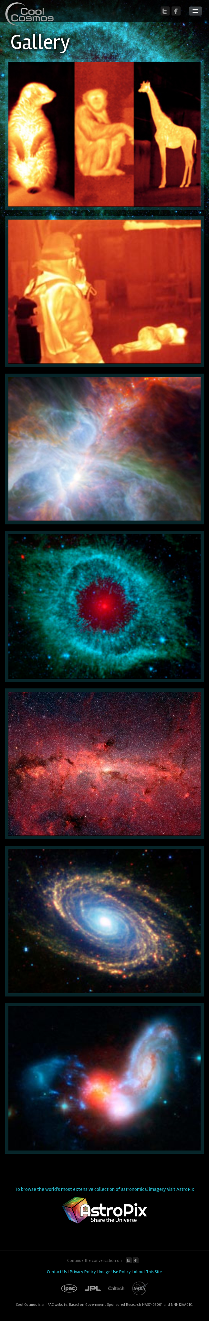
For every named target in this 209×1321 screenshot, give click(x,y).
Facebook (136, 1260)
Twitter (129, 1260)
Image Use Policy (115, 1272)
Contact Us (57, 1272)
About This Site (148, 1272)
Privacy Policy (83, 1272)
